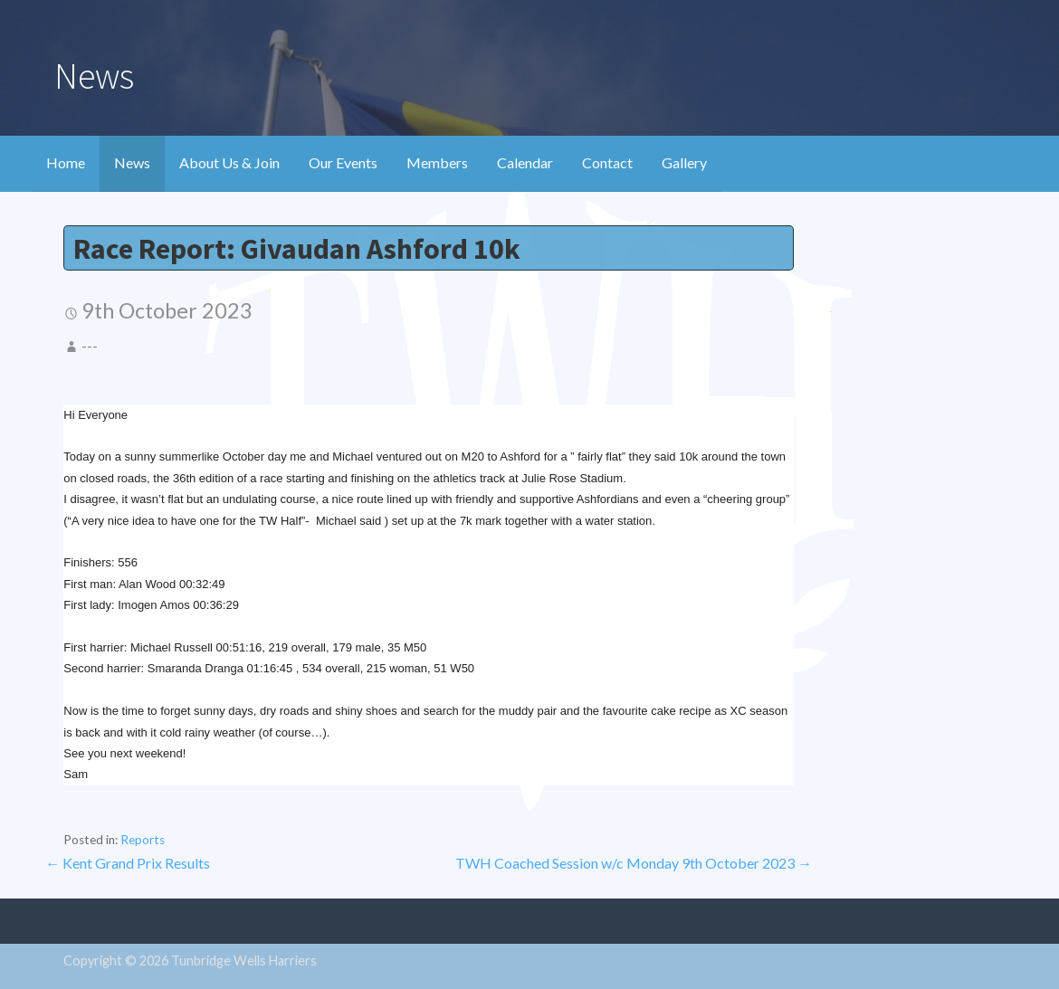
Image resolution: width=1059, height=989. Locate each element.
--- (89, 346)
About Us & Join (229, 162)
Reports (142, 839)
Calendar (525, 162)
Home (65, 162)
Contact (607, 162)
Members (437, 162)
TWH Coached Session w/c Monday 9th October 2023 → (633, 862)
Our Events (343, 162)
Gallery (684, 162)
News (132, 162)
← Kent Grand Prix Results (127, 862)
